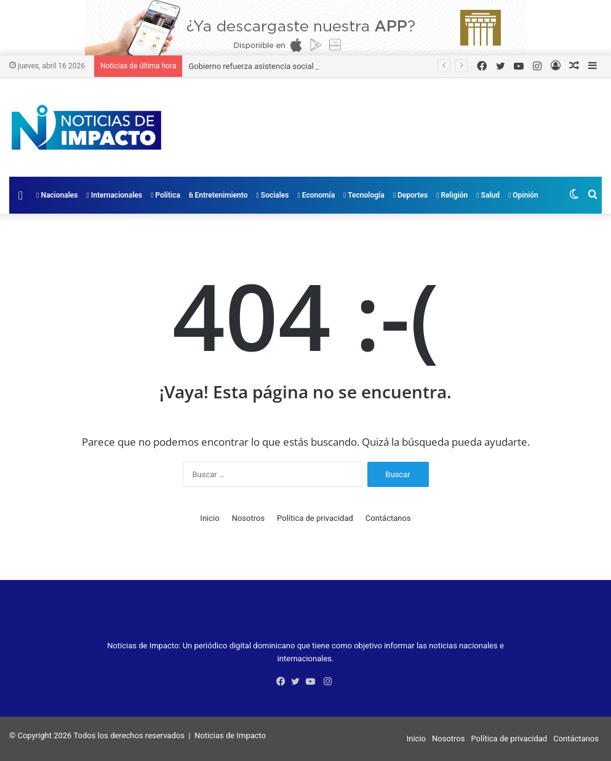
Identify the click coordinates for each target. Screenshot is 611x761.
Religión (452, 195)
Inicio (209, 518)
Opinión (523, 195)
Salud (488, 195)
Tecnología (364, 195)
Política (165, 195)
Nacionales (57, 195)
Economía (316, 195)
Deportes (410, 195)
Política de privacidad (315, 518)
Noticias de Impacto (230, 735)
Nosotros (248, 518)
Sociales (272, 195)
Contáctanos (388, 518)
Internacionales (114, 195)
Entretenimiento (218, 195)
